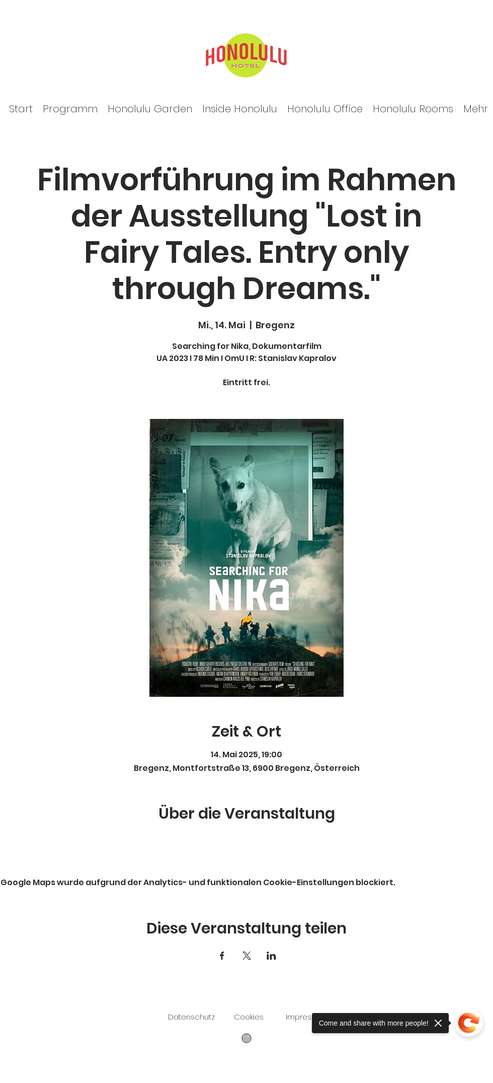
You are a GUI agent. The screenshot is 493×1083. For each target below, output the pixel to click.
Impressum (306, 1017)
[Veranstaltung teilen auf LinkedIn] (271, 956)
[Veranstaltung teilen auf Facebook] (222, 956)
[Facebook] (246, 1038)
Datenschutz (191, 1017)
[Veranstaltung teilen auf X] (247, 956)
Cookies (249, 1017)
